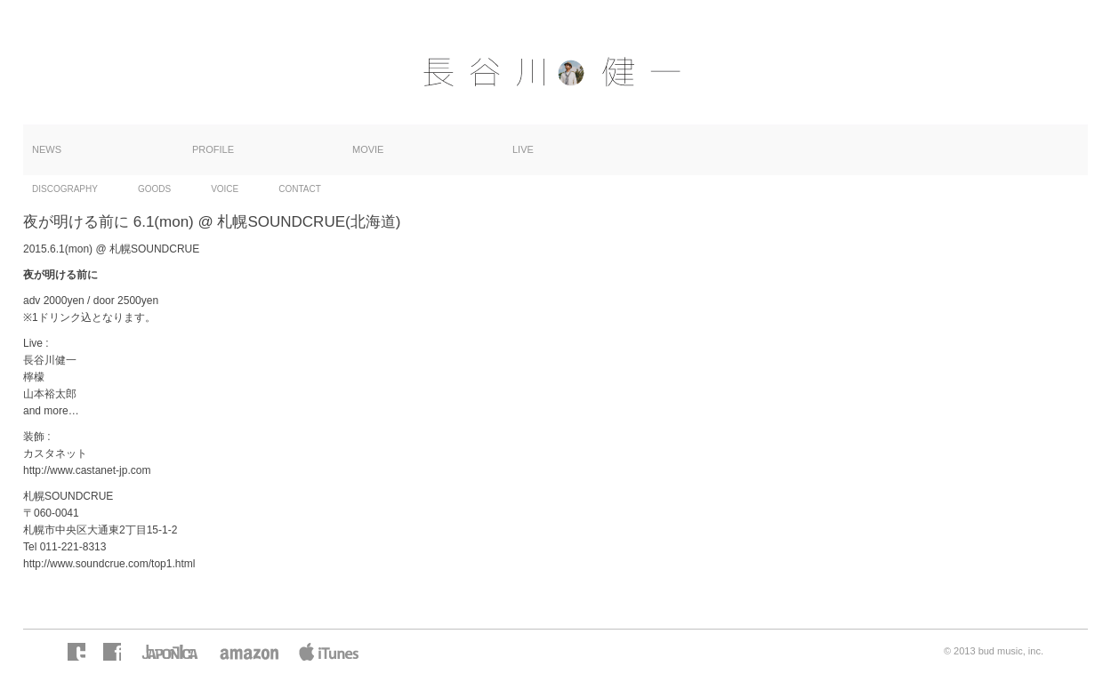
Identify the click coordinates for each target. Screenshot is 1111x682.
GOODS (154, 189)
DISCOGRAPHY (65, 189)
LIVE (523, 149)
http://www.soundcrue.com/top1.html (109, 564)
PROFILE (213, 149)
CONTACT (299, 189)
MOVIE (367, 149)
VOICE (224, 189)
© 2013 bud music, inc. (993, 651)
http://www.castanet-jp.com (86, 470)
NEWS (46, 149)
